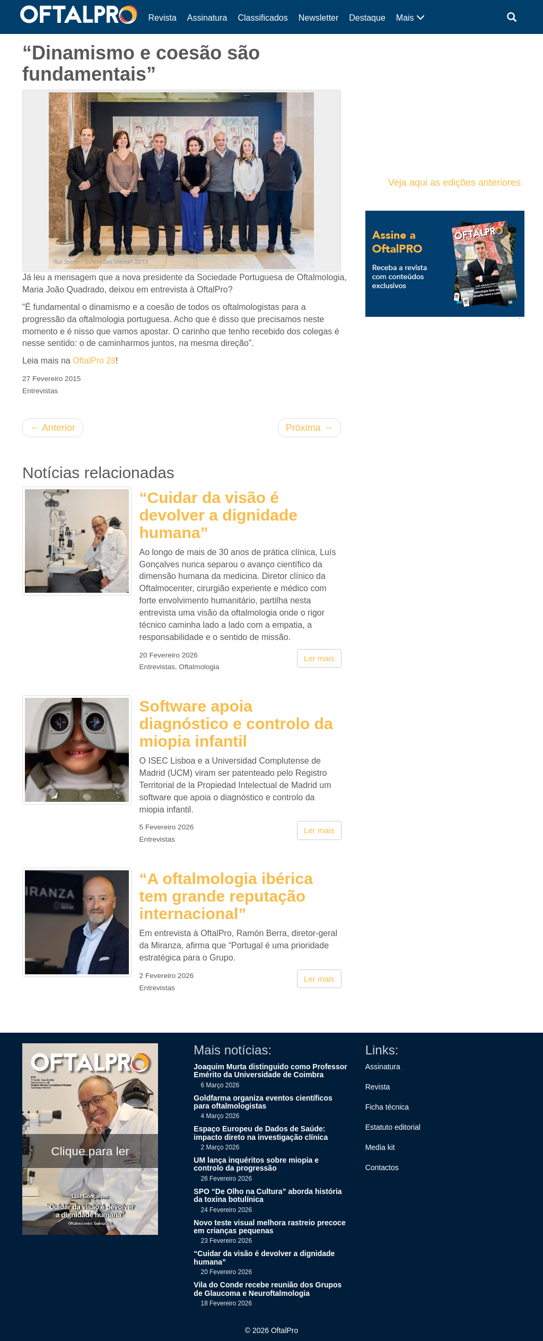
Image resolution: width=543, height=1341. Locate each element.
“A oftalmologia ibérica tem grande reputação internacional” (226, 896)
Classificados (262, 17)
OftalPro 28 (94, 360)
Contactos (382, 1167)
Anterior (52, 427)
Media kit (380, 1147)
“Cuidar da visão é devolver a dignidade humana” (218, 515)
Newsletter (319, 17)
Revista (162, 17)
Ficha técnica (387, 1107)
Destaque (367, 17)
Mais (410, 17)
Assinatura (207, 17)
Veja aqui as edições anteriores (454, 182)
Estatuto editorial (393, 1127)
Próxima (309, 427)
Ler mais (319, 658)
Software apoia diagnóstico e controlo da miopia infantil (236, 723)
